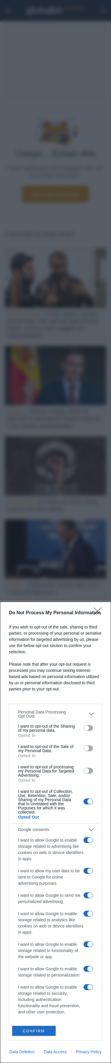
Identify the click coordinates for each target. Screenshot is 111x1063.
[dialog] (55, 832)
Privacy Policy (89, 1051)
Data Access (55, 1051)
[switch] (88, 728)
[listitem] (55, 714)
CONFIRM (34, 1031)
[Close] (99, 613)
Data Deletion (22, 1051)
